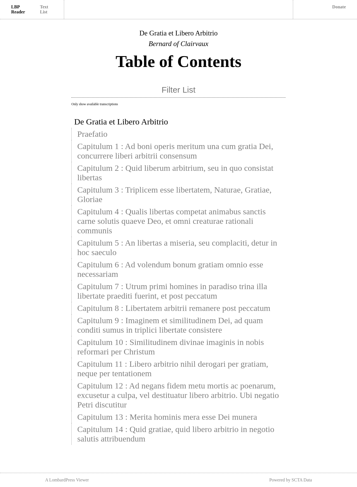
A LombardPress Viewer (67, 480)
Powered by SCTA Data (290, 480)
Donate (339, 6)
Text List (44, 9)
